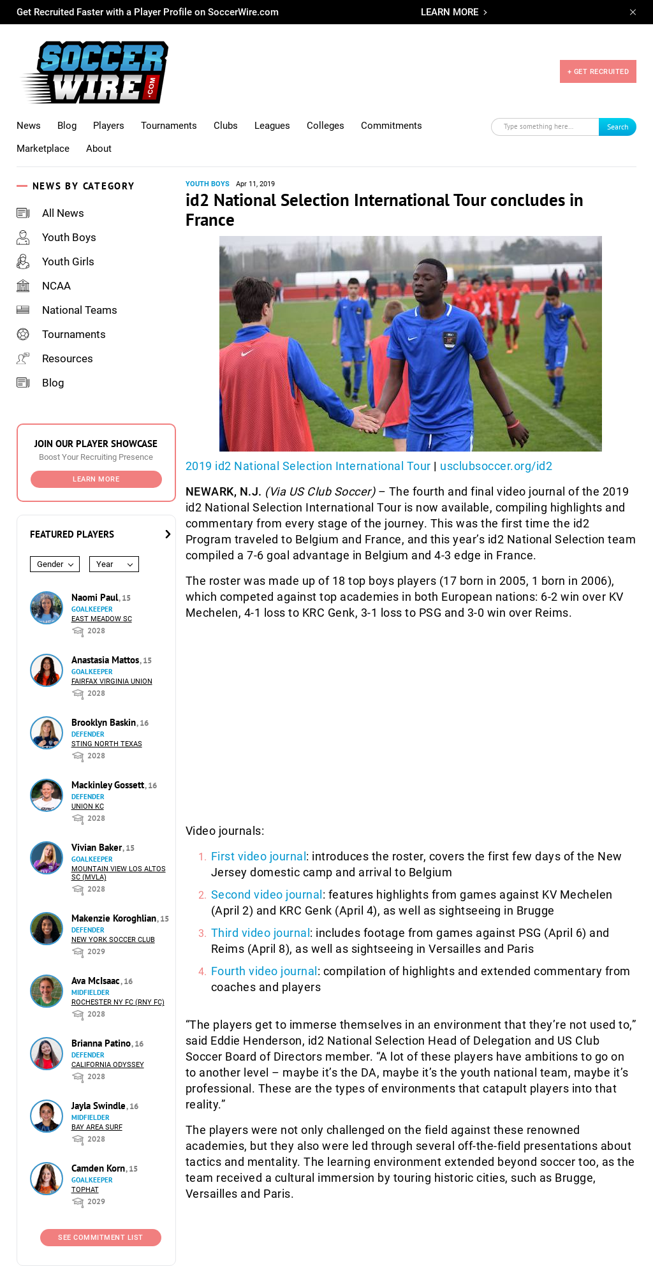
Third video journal (261, 932)
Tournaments (169, 126)
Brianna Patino (102, 1043)
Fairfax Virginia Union (111, 681)
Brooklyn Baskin (104, 722)
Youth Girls (55, 261)
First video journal (259, 856)
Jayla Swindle (99, 1106)
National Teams (67, 310)
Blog (67, 126)
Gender (50, 564)
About (99, 149)
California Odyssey (107, 1065)
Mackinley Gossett (109, 785)
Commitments (391, 126)
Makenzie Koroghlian (115, 918)
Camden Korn (99, 1168)
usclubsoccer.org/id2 (496, 466)
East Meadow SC (101, 619)
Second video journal (267, 894)
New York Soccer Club (113, 940)
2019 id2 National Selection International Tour (308, 466)
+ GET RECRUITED (598, 72)
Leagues (272, 126)
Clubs (226, 126)
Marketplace (43, 149)
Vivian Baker (97, 847)
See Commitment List (100, 1237)
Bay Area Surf (96, 1127)
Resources (55, 358)
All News (50, 213)
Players (108, 126)
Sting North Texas (106, 744)
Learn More (96, 479)
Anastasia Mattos (106, 660)
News (29, 126)
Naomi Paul (96, 597)
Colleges (325, 126)
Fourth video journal (264, 971)
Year (104, 564)
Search (618, 126)
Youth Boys (56, 237)
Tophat (85, 1190)
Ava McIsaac (96, 981)
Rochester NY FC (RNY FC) (118, 1002)
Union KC (87, 806)
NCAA (44, 285)
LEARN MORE (449, 12)
